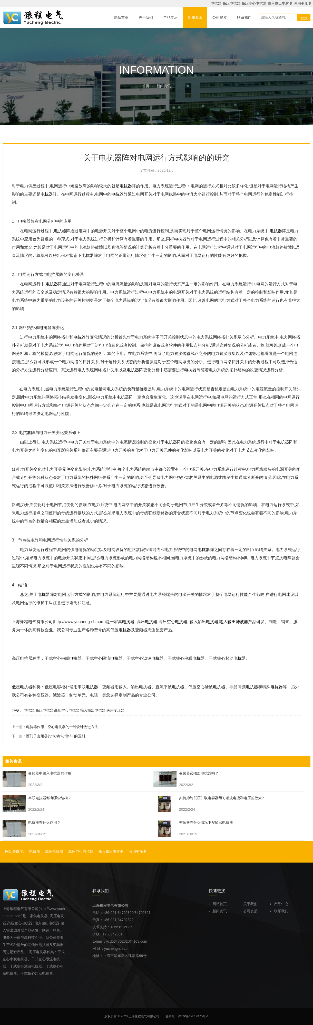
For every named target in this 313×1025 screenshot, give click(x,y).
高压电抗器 (231, 3)
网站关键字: (14, 851)
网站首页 (218, 904)
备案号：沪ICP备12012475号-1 (187, 1016)
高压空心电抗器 (254, 3)
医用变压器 (303, 3)
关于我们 (249, 904)
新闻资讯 (218, 911)
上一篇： (55, 727)
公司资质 (249, 911)
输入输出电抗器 (280, 3)
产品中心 (279, 904)
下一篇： (48, 736)
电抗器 (216, 3)
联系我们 (279, 911)
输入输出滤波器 (233, 622)
